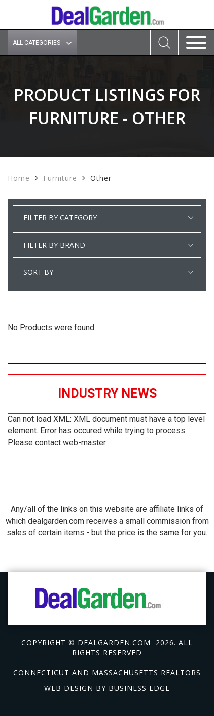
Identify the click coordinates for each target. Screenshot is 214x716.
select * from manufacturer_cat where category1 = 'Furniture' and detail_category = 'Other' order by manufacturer (107, 245)
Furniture (60, 178)
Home (19, 178)
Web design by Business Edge (107, 688)
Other (101, 178)
